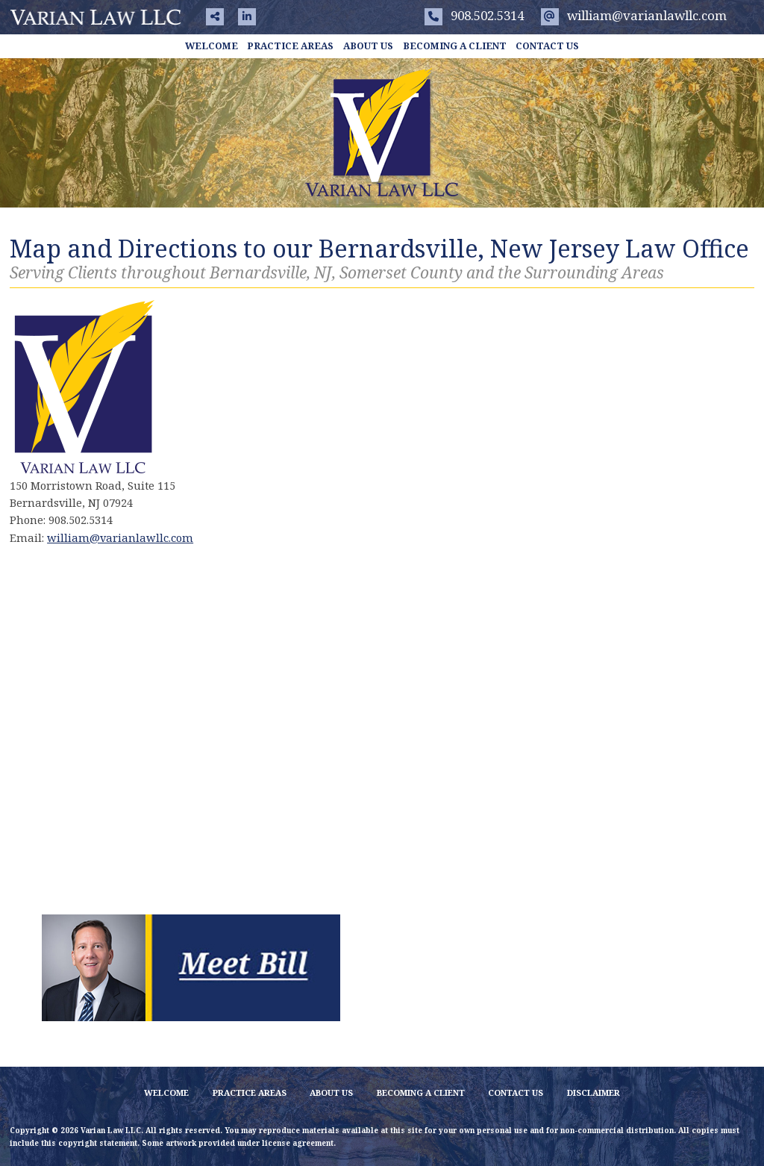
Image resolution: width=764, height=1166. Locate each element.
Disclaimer (593, 1092)
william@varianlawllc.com (634, 15)
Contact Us (547, 46)
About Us (368, 46)
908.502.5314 (474, 15)
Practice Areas (290, 46)
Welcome (211, 46)
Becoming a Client (455, 46)
